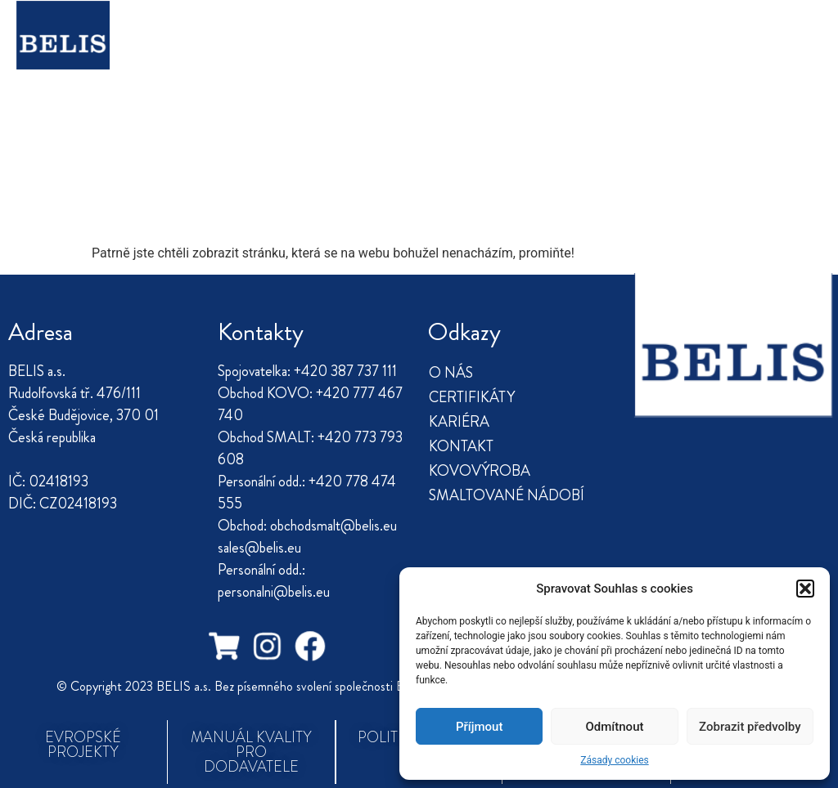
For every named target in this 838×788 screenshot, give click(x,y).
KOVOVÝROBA (273, 67)
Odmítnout (615, 726)
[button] (805, 588)
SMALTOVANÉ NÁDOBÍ (457, 67)
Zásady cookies (614, 760)
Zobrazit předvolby (750, 726)
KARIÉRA (428, 30)
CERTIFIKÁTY (322, 30)
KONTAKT (523, 30)
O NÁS (224, 30)
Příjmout (479, 726)
